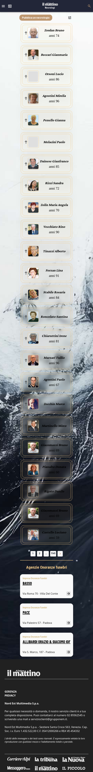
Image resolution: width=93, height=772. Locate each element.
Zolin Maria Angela (54, 205)
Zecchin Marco (54, 404)
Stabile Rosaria (54, 292)
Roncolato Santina (54, 317)
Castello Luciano (54, 532)
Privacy (10, 695)
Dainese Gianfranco (54, 161)
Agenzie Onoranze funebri (46, 567)
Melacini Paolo (54, 142)
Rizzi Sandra (54, 183)
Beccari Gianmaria (54, 55)
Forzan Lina (54, 270)
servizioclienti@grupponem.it (49, 719)
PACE (26, 612)
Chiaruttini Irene (54, 336)
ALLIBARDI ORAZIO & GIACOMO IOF (46, 641)
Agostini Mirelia (54, 96)
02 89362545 (75, 715)
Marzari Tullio (54, 358)
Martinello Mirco (54, 426)
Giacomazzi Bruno (54, 445)
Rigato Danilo (54, 491)
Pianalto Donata (54, 467)
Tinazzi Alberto (54, 251)
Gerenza (11, 691)
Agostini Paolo (54, 379)
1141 (53, 553)
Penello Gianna (54, 120)
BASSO (27, 583)
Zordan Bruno (54, 30)
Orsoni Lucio (54, 74)
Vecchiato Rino (54, 227)
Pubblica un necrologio (36, 17)
